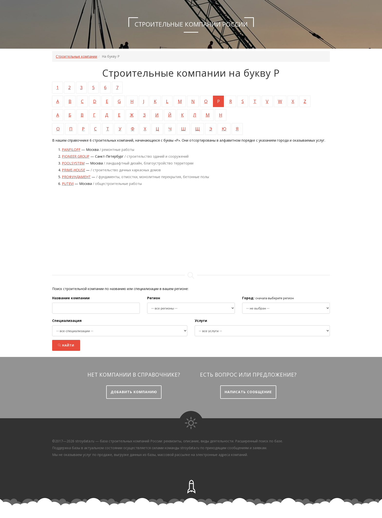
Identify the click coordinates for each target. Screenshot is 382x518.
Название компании (71, 298)
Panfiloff (71, 149)
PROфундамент (76, 176)
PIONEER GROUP (75, 156)
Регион (153, 298)
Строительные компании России (191, 24)
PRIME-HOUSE (73, 170)
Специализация (67, 320)
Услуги (201, 320)
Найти (66, 345)
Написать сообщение (248, 392)
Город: (248, 298)
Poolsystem (73, 163)
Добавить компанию (134, 392)
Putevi (68, 183)
